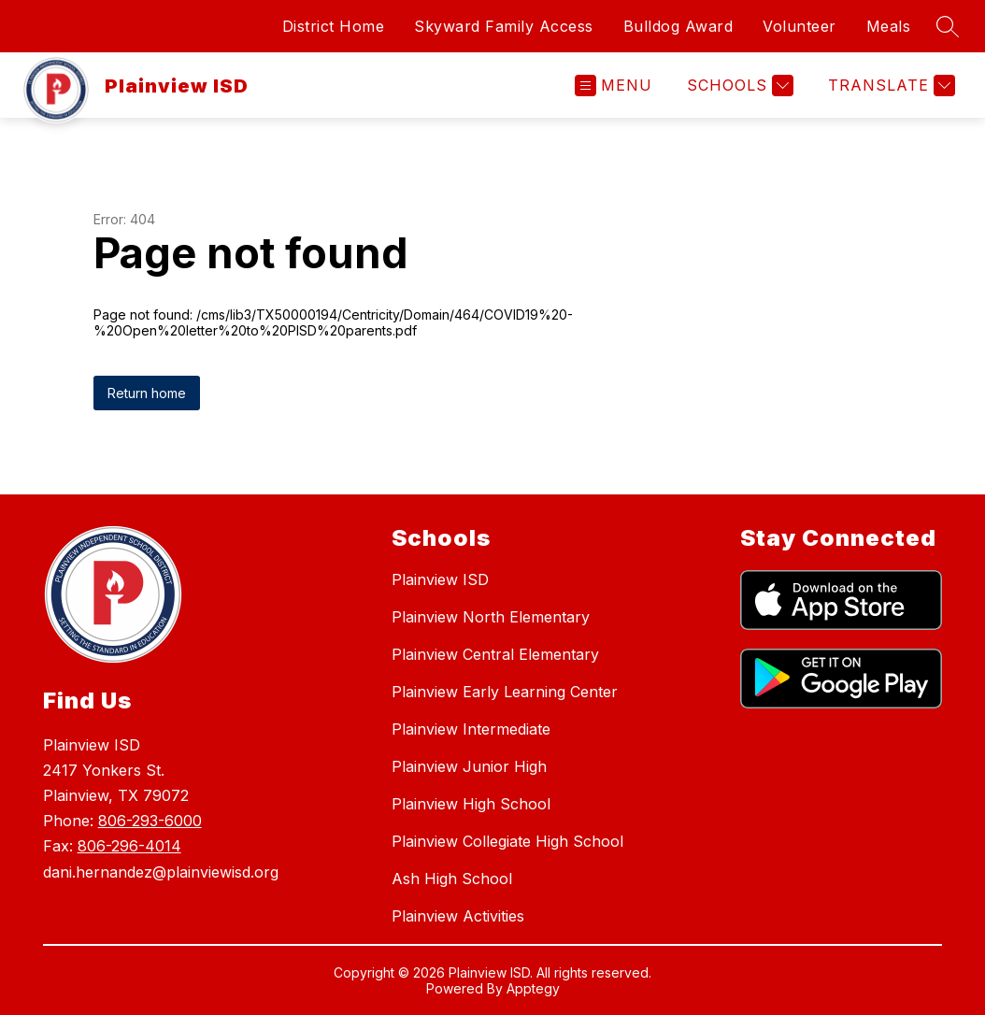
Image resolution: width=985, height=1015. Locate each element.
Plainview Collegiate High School (507, 841)
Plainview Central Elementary (495, 654)
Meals (888, 26)
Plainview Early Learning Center (505, 691)
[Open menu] (613, 85)
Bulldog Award (678, 26)
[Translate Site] (889, 85)
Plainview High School (471, 803)
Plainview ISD (440, 579)
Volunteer (799, 26)
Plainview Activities (458, 916)
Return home (146, 393)
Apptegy (533, 988)
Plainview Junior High (469, 766)
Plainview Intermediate (471, 729)
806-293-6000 (150, 820)
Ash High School (452, 878)
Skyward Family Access (503, 26)
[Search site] (947, 26)
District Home (333, 26)
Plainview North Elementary (491, 617)
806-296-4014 (129, 845)
